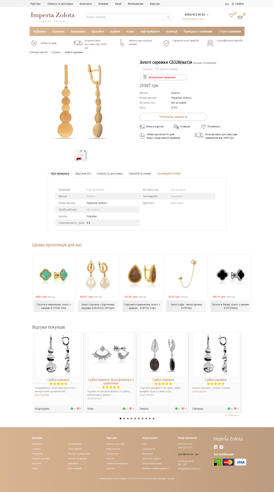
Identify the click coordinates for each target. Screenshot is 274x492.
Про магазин (112, 453)
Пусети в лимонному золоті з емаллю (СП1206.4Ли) (54, 305)
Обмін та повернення (117, 463)
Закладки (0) (148, 448)
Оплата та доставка (60, 3)
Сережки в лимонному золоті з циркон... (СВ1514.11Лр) (142, 305)
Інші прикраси (150, 31)
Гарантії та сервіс (140, 173)
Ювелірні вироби (41, 52)
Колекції (171, 31)
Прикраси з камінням (197, 31)
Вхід (144, 443)
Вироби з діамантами (79, 453)
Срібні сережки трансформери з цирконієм (111, 381)
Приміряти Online (169, 173)
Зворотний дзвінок (151, 458)
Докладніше (42, 394)
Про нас (35, 3)
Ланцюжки (78, 31)
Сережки (58, 31)
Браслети (98, 31)
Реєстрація (147, 453)
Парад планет (95, 189)
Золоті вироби (75, 448)
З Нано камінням (230, 31)
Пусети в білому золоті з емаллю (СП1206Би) (230, 305)
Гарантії (110, 458)
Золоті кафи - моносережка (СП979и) (186, 305)
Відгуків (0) (83, 173)
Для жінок (177, 203)
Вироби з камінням (77, 458)
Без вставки (178, 189)
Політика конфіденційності (155, 468)
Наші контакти (113, 448)
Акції (118, 3)
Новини (103, 3)
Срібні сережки (58, 379)
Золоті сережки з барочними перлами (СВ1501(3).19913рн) (98, 305)
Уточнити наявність (173, 117)
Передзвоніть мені (192, 18)
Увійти (238, 3)
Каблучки (39, 31)
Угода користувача (151, 463)
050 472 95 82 (185, 443)
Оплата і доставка (115, 443)
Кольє (130, 31)
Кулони (115, 31)
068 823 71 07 (185, 447)
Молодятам (135, 3)
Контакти (86, 3)
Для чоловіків (75, 468)
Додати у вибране (167, 68)
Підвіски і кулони (40, 458)
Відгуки (155, 3)
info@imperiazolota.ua (189, 468)
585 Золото (93, 209)
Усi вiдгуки (232, 415)
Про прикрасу (60, 173)
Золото (90, 196)
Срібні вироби (75, 443)
